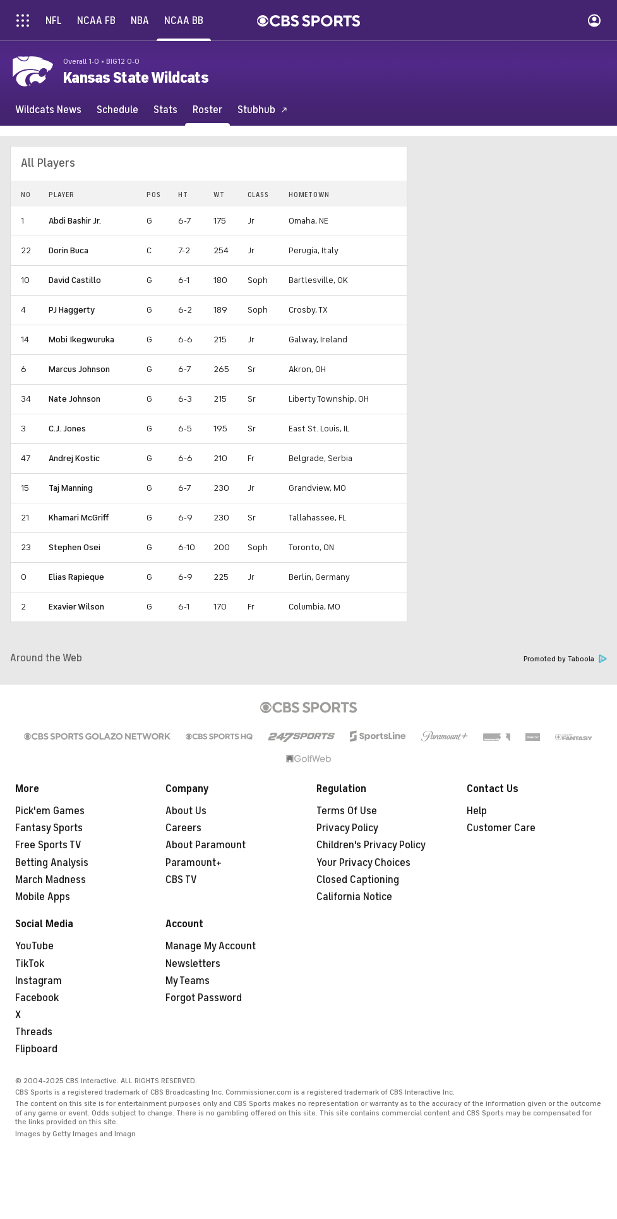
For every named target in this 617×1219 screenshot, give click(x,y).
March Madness (50, 880)
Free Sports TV (48, 845)
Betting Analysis (51, 862)
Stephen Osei (74, 547)
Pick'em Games (50, 811)
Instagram (38, 981)
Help (477, 811)
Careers (183, 828)
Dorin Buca (68, 250)
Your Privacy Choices (363, 862)
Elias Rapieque (76, 577)
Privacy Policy (347, 828)
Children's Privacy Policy (371, 845)
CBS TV (181, 880)
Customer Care (501, 828)
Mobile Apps (42, 897)
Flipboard (36, 1049)
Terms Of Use (346, 811)
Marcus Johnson (79, 369)
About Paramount (205, 845)
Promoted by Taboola (565, 659)
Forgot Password (203, 998)
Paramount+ (193, 862)
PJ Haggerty (72, 309)
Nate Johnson (74, 398)
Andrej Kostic (74, 458)
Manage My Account (210, 946)
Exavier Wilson (76, 606)
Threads (33, 1032)
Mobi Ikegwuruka (81, 339)
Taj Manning (71, 488)
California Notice (354, 897)
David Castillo (75, 280)
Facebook (37, 998)
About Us (186, 811)
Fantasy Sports (49, 828)
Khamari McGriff (79, 517)
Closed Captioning (357, 880)
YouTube (34, 946)
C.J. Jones (67, 428)
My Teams (187, 981)
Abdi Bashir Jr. (75, 220)
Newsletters (192, 964)
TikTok (29, 964)
